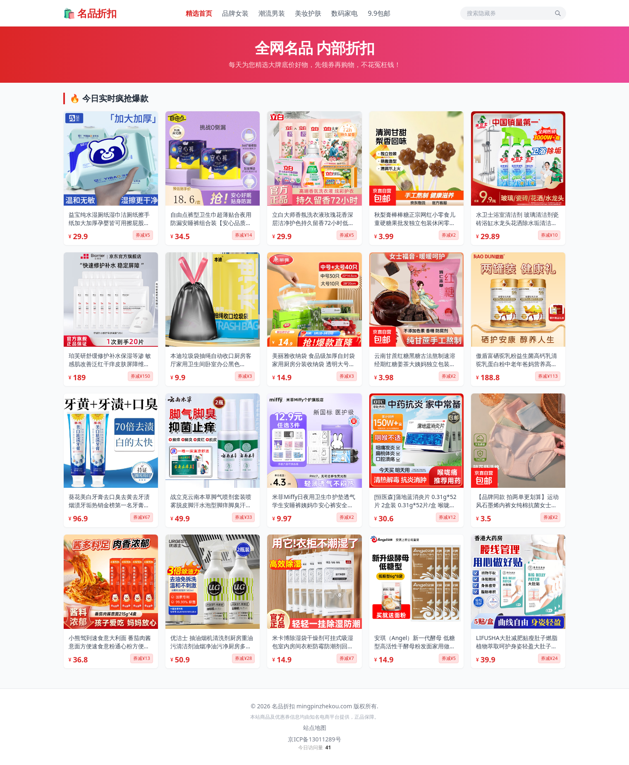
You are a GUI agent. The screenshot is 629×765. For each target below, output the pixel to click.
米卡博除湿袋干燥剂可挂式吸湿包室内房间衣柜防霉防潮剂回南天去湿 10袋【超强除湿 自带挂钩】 (312, 642)
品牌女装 (235, 13)
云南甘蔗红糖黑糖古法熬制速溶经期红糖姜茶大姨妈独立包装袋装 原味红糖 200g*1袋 (414, 360)
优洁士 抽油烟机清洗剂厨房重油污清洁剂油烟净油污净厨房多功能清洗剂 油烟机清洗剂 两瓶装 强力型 (211, 642)
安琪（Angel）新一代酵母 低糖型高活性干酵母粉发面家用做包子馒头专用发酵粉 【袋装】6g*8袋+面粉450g (416, 642)
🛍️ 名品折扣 (90, 13)
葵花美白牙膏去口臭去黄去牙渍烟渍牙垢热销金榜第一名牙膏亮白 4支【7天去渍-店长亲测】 (109, 501)
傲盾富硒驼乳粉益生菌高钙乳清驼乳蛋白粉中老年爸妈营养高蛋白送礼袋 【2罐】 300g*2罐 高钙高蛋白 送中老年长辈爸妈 (516, 360)
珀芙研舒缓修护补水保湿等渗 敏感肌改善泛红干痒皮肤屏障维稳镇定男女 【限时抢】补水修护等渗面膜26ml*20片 (110, 360)
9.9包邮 (379, 13)
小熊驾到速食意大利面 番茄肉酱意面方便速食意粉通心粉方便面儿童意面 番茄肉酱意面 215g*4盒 (110, 642)
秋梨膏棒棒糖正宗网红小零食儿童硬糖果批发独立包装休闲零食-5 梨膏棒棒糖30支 (414, 219)
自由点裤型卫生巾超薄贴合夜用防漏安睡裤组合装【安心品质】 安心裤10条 (210, 219)
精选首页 (199, 13)
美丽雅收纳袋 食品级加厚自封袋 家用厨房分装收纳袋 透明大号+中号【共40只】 (313, 360)
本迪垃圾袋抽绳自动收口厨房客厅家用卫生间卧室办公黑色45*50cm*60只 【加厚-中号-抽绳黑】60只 (210, 360)
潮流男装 (271, 13)
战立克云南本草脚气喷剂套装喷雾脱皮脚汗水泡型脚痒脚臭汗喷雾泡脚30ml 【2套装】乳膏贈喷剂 (211, 501)
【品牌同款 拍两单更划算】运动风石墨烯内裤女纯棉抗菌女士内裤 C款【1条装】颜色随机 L (517, 501)
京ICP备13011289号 (314, 739)
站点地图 (314, 727)
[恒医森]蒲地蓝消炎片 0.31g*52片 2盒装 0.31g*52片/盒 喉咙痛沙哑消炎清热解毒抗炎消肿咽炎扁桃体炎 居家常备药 (415, 501)
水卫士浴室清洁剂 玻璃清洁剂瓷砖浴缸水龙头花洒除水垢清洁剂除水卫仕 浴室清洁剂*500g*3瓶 (517, 219)
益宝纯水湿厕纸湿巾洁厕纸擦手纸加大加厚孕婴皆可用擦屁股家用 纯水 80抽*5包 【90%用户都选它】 (109, 219)
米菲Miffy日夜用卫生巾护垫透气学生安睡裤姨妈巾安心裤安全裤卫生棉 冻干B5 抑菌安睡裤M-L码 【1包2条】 (314, 501)
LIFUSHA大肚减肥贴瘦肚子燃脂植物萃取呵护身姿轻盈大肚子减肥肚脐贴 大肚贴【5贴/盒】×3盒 (517, 642)
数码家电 (344, 13)
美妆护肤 (308, 13)
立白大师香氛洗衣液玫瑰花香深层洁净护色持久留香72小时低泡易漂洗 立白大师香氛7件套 (313, 219)
